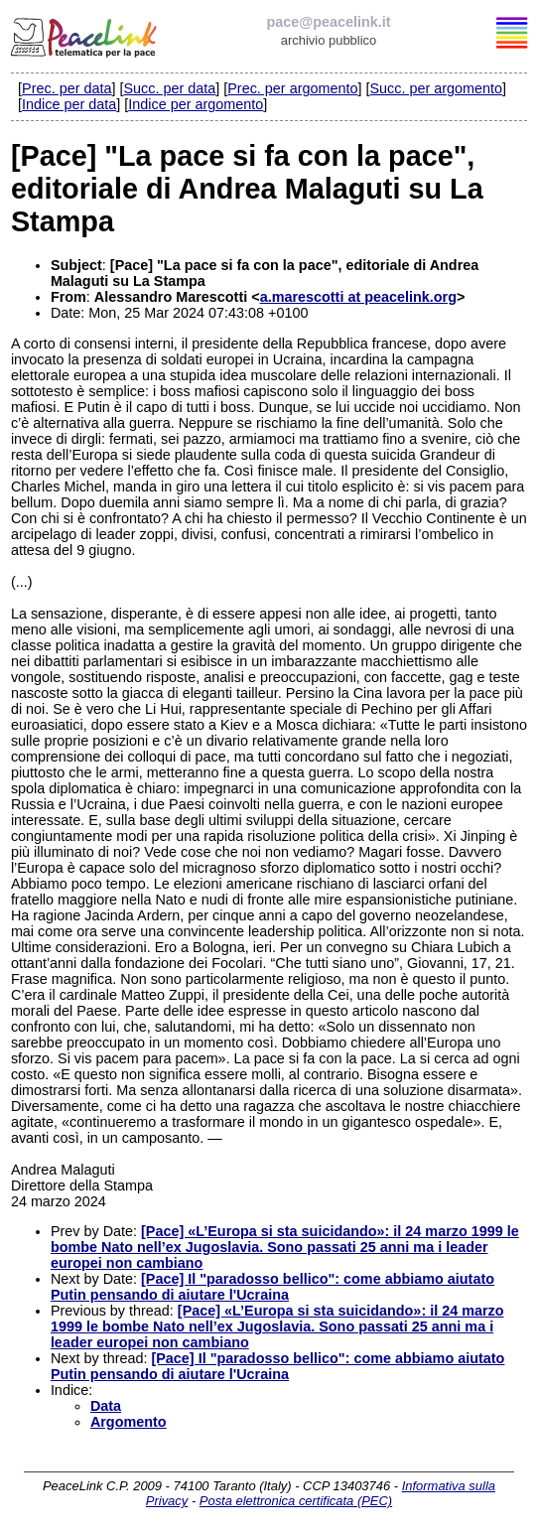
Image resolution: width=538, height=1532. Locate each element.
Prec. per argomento (292, 88)
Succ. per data (169, 88)
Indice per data (69, 104)
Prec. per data (66, 88)
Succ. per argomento (435, 88)
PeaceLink (85, 35)
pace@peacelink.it (328, 22)
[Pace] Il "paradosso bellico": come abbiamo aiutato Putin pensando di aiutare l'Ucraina (272, 1287)
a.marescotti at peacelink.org (358, 297)
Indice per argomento (195, 104)
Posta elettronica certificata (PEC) (296, 1500)
